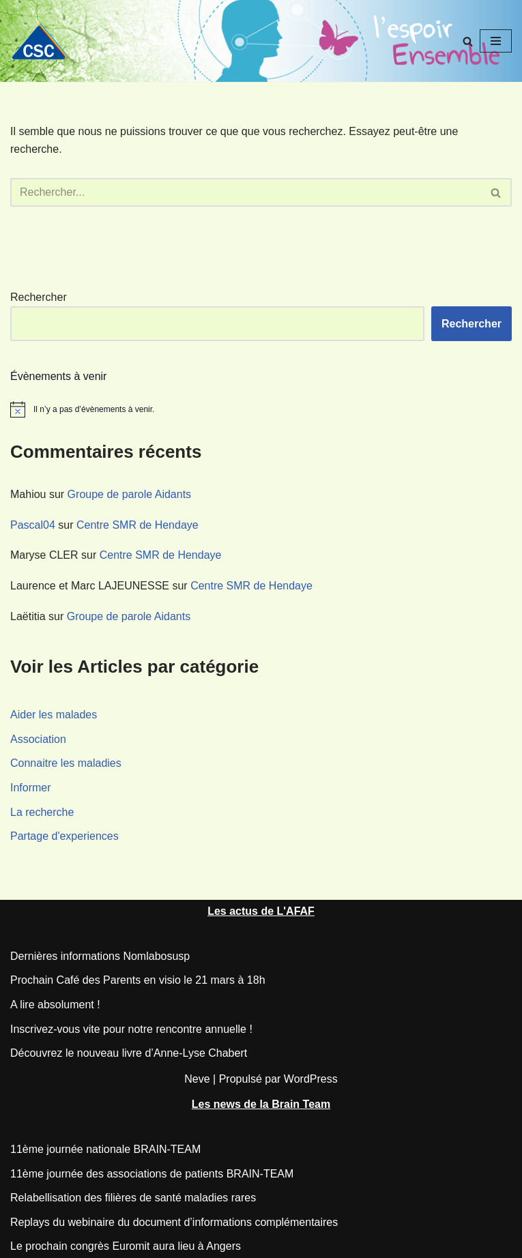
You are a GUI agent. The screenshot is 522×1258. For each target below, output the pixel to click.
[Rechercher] (468, 41)
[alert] (261, 409)
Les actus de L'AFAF (261, 911)
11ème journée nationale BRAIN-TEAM (105, 1149)
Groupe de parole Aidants (129, 494)
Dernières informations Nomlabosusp (100, 956)
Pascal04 (32, 525)
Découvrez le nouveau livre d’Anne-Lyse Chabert (128, 1053)
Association (38, 739)
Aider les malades (53, 714)
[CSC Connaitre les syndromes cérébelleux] (44, 41)
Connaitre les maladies (65, 763)
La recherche (42, 812)
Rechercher (38, 297)
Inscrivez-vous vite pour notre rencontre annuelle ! (131, 1029)
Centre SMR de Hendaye (137, 525)
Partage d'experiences (64, 836)
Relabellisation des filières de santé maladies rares (133, 1197)
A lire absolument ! (55, 1004)
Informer (30, 787)
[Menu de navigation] (496, 41)
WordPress (311, 1079)
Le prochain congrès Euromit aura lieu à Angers (125, 1246)
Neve (196, 1079)
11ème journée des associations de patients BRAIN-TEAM (151, 1174)
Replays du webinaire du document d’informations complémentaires (174, 1222)
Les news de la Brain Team (261, 1104)
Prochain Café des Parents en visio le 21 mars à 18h (137, 980)
